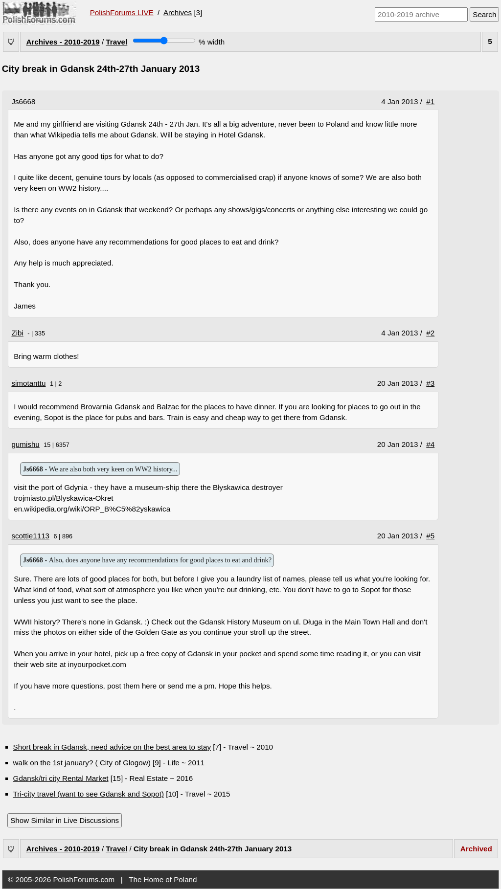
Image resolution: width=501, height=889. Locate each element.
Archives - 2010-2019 (62, 42)
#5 (430, 536)
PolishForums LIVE (122, 12)
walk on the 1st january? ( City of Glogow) (82, 762)
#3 (430, 383)
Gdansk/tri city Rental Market (61, 778)
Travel (116, 42)
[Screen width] (164, 40)
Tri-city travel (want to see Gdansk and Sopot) (88, 794)
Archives (177, 12)
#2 (430, 333)
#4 (430, 444)
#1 (430, 101)
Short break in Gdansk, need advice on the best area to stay (112, 747)
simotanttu (28, 383)
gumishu (25, 444)
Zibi (17, 333)
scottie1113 (30, 536)
